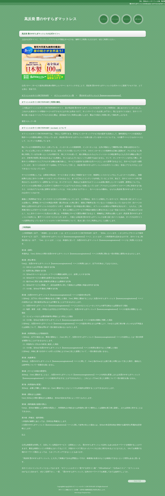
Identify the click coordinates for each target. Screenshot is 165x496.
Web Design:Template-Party (82, 492)
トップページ (104, 19)
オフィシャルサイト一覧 (64, 95)
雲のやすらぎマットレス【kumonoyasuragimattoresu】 (100, 95)
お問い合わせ (138, 19)
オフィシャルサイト (115, 21)
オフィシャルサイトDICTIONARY (35, 95)
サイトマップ (127, 19)
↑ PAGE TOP (137, 481)
